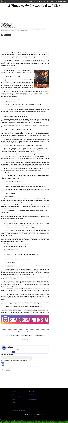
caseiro (14, 29)
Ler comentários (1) (5, 30)
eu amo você (6, 363)
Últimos (38, 1)
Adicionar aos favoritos (15, 30)
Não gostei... (4, 369)
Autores (14, 407)
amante (7, 29)
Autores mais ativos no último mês (19, 410)
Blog (35, 1)
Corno (21, 29)
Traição (43, 29)
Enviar (3, 361)
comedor (18, 29)
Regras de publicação (33, 396)
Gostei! (2, 369)
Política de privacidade (33, 399)
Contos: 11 (8, 349)
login (21, 335)
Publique (60, 1)
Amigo (10, 29)
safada (40, 29)
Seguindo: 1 (17, 349)
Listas (56, 1)
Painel (64, 1)
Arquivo (43, 1)
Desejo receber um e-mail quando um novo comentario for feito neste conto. (16, 360)
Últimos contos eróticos (17, 396)
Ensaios (30, 1)
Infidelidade (35, 29)
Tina (11, 23)
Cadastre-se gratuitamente (11, 335)
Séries (14, 399)
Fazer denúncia (24, 30)
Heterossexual (26, 29)
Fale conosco (31, 391)
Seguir (13, 351)
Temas (52, 1)
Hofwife (31, 29)
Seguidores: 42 (12, 349)
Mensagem (9, 351)
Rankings (48, 1)
